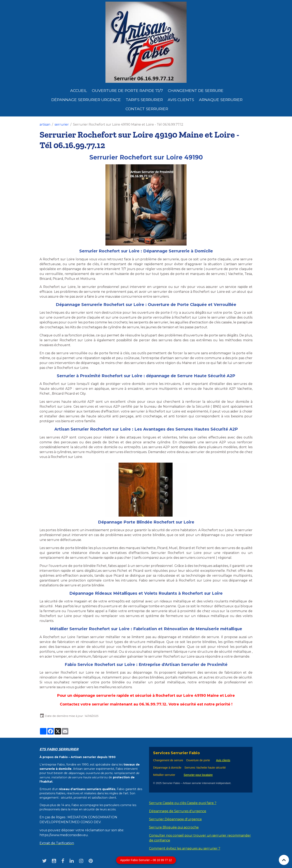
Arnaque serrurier (221, 99)
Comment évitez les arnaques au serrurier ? (184, 848)
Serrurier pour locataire (198, 774)
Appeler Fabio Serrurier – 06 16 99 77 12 (146, 860)
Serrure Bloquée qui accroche (174, 827)
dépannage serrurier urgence (86, 99)
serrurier (62, 124)
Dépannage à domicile (167, 767)
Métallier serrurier (165, 774)
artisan (45, 124)
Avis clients (181, 99)
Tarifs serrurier (144, 99)
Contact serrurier (147, 108)
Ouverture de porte (198, 760)
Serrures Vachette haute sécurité (205, 767)
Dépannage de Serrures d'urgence (177, 811)
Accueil (78, 90)
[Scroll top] (284, 860)
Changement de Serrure (195, 90)
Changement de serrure (168, 760)
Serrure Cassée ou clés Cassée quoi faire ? (182, 803)
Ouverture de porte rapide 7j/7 (127, 90)
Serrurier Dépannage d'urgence (175, 819)
